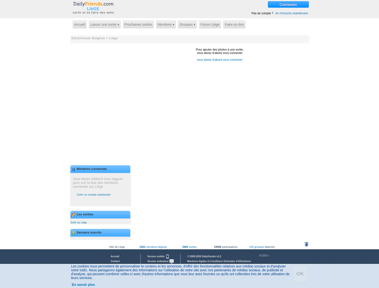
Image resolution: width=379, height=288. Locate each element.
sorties (189, 246)
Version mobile (158, 256)
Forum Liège (210, 24)
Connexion (288, 4)
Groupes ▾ (187, 24)
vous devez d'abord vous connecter (219, 59)
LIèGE (93, 9)
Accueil (79, 24)
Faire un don (234, 24)
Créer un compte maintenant (93, 194)
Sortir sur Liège (79, 222)
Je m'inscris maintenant (291, 13)
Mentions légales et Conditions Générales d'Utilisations (219, 261)
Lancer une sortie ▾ (104, 24)
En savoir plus (83, 285)
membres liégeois (153, 246)
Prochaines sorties (138, 24)
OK (300, 273)
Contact (115, 261)
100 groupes (256, 246)
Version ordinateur (160, 261)
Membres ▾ (166, 24)
